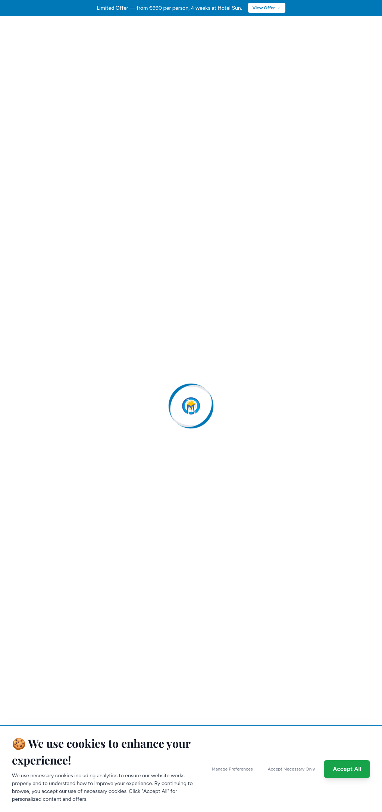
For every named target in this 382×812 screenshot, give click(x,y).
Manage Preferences (232, 769)
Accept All (347, 768)
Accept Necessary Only (291, 769)
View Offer (267, 7)
